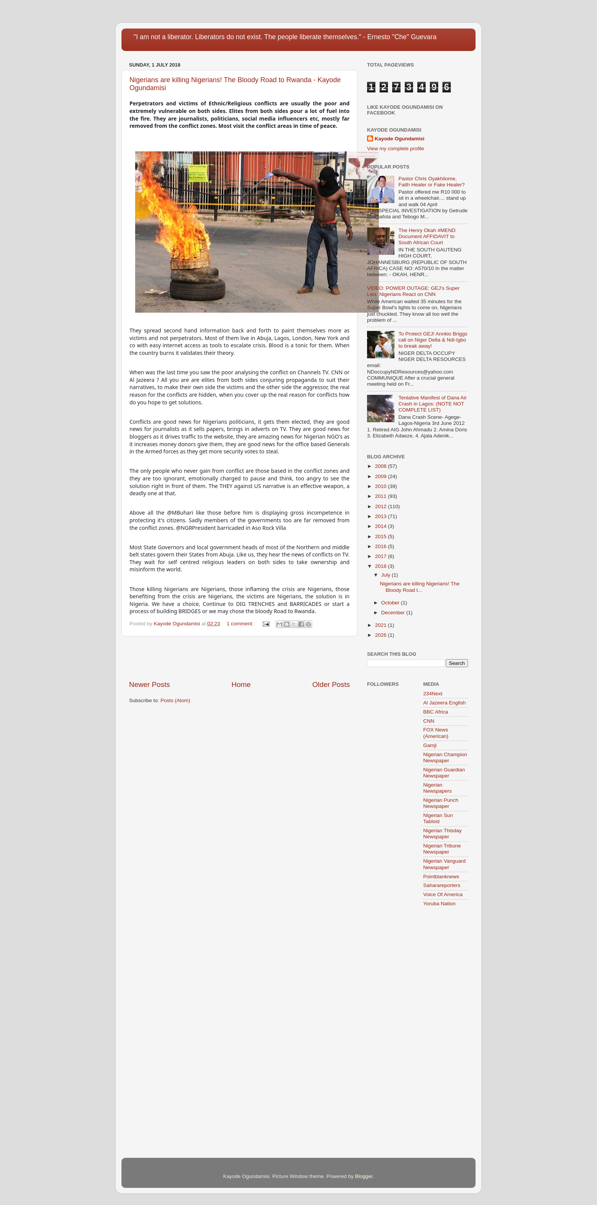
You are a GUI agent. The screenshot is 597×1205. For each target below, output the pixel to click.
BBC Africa (435, 712)
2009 (381, 476)
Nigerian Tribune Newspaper (442, 849)
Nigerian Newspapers (437, 788)
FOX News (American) (436, 733)
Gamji (430, 745)
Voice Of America (443, 894)
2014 (381, 526)
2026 (381, 635)
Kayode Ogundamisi (400, 138)
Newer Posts (149, 684)
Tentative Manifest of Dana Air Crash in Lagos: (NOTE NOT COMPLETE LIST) (432, 404)
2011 (381, 496)
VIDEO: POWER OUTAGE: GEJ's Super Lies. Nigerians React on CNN (413, 291)
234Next (432, 693)
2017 (381, 556)
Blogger (364, 1176)
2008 (381, 466)
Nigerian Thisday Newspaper (442, 833)
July (386, 575)
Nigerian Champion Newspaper (445, 757)
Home (241, 684)
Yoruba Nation (439, 903)
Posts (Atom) (175, 700)
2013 (381, 516)
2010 (381, 486)
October (391, 603)
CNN (428, 721)
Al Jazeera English (444, 703)
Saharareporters (442, 885)
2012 (381, 506)
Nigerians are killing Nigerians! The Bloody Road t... (420, 587)
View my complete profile (395, 148)
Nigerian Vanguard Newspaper (444, 864)
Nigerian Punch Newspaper (440, 803)
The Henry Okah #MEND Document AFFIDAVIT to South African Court (426, 236)
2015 (381, 536)
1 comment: (241, 623)
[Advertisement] (239, 658)
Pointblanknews (441, 876)
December (393, 612)
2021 (381, 625)
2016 (381, 546)
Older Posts (331, 684)
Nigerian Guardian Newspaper (444, 773)
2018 (381, 566)
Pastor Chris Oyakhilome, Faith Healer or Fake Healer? (431, 182)
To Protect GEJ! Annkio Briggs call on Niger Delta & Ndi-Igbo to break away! (432, 340)
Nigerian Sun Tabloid (438, 818)
